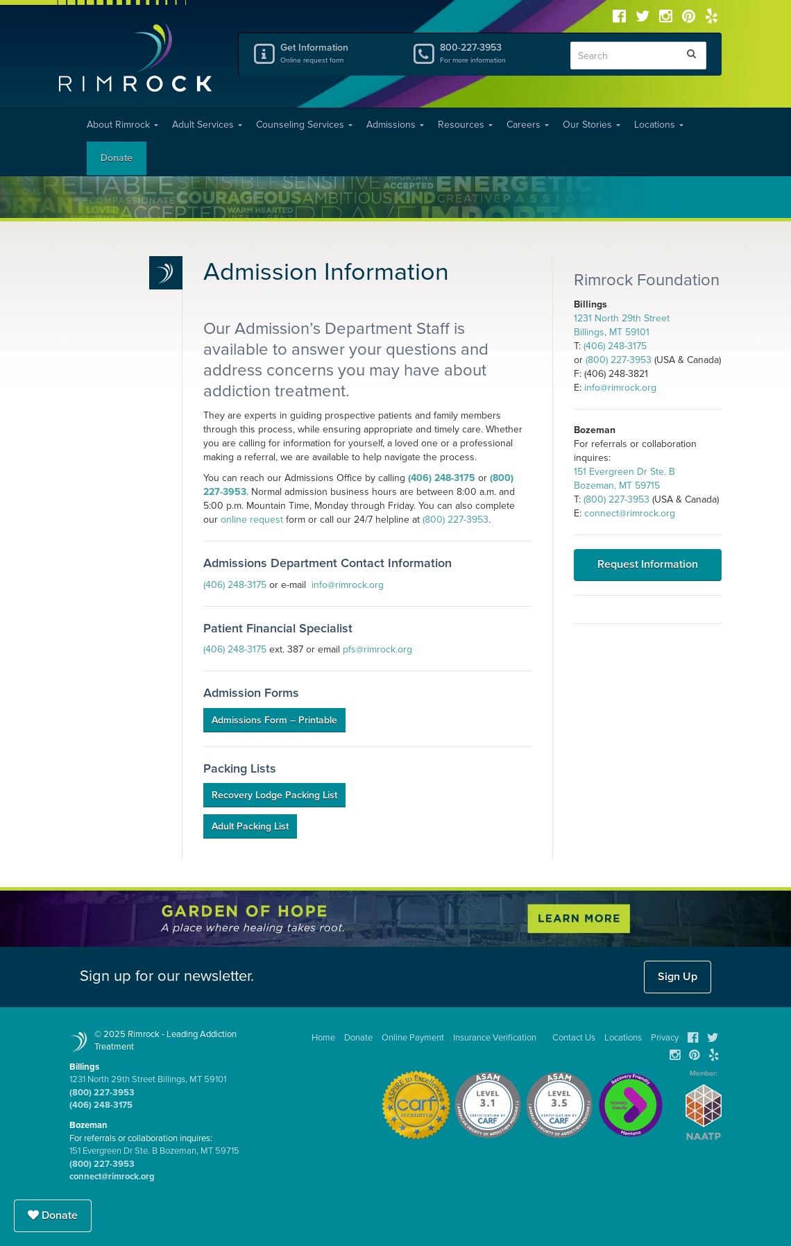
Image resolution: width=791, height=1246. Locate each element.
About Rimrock (122, 125)
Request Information (647, 564)
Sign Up (677, 977)
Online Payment (413, 1037)
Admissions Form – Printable (274, 720)
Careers (528, 125)
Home (323, 1037)
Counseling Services (304, 125)
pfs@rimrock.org (377, 649)
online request (252, 519)
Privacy (665, 1037)
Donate (117, 158)
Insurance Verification (494, 1037)
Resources (465, 125)
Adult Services (207, 125)
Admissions (395, 125)
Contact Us (573, 1037)
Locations (658, 125)
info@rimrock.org (348, 585)
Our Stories (591, 125)
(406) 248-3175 (441, 478)
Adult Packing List (250, 826)
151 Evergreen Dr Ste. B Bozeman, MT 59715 (154, 1150)
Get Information (335, 53)
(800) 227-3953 (455, 519)
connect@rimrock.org (629, 513)
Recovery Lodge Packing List (274, 795)
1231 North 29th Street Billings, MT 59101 (147, 1079)
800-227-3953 (495, 53)
